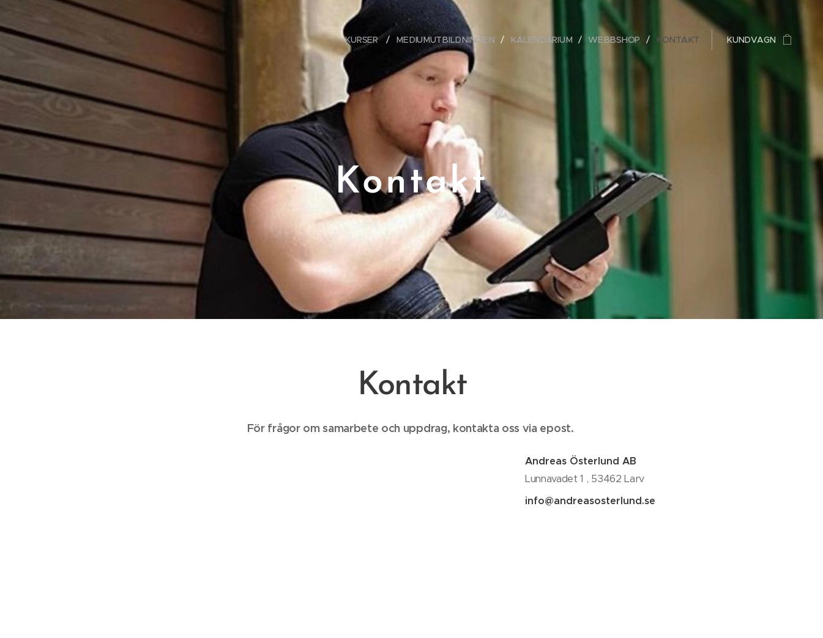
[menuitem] (374, 39)
